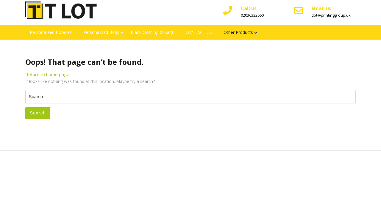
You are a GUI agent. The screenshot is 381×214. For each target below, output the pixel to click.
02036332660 (252, 15)
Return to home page (47, 74)
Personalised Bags (101, 32)
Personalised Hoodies (51, 32)
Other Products (238, 32)
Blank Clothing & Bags (152, 32)
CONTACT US (198, 32)
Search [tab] (38, 112)
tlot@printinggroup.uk (331, 15)
